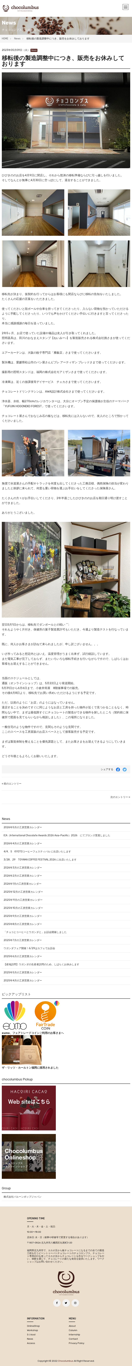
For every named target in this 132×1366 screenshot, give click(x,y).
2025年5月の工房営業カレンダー (23, 972)
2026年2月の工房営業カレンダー (23, 875)
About (72, 1326)
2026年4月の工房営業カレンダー (23, 843)
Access (31, 1343)
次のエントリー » (120, 797)
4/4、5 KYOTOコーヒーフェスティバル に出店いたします (37, 851)
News (17, 38)
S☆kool (31, 1334)
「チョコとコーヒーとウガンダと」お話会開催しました (35, 932)
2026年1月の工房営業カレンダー (22, 883)
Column (73, 1330)
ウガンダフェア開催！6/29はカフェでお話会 (29, 948)
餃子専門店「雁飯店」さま (53, 352)
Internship (74, 1334)
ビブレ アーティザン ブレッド (70, 362)
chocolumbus (65, 1361)
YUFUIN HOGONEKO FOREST (23, 406)
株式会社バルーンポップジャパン (22, 1196)
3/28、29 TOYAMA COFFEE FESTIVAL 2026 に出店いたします (40, 859)
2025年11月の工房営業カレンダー (23, 899)
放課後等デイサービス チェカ (45, 382)
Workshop (32, 1330)
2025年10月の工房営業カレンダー (23, 908)
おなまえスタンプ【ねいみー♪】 (49, 338)
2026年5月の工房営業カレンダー (23, 827)
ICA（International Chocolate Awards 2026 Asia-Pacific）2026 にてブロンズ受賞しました (57, 835)
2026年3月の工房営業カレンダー (23, 867)
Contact (73, 1339)
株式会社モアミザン (58, 372)
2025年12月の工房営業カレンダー (23, 891)
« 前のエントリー (11, 783)
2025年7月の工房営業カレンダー (23, 940)
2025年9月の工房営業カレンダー (23, 916)
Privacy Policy (76, 1343)
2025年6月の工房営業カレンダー (23, 956)
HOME (5, 38)
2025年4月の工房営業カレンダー (23, 980)
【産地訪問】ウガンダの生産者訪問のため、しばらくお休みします (41, 964)
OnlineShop (33, 1326)
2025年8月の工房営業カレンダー (23, 924)
